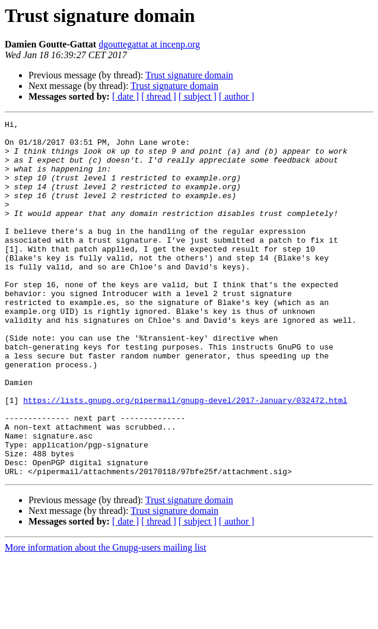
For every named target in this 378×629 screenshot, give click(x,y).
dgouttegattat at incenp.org (149, 44)
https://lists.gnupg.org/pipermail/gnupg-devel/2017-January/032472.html (185, 457)
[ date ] (125, 96)
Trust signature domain (189, 75)
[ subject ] (198, 96)
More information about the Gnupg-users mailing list (106, 619)
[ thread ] (158, 96)
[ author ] (237, 96)
